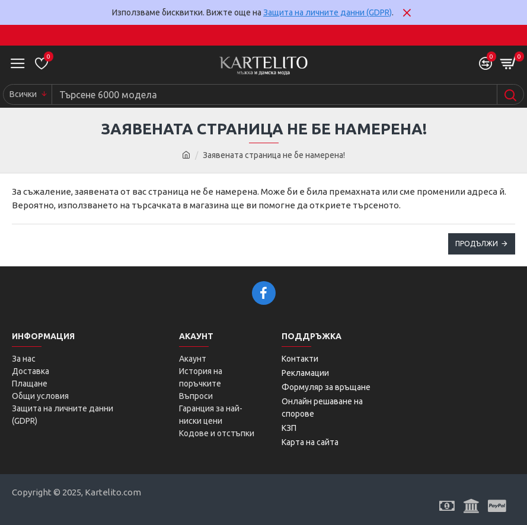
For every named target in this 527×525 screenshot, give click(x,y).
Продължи (476, 243)
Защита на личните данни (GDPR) (327, 12)
